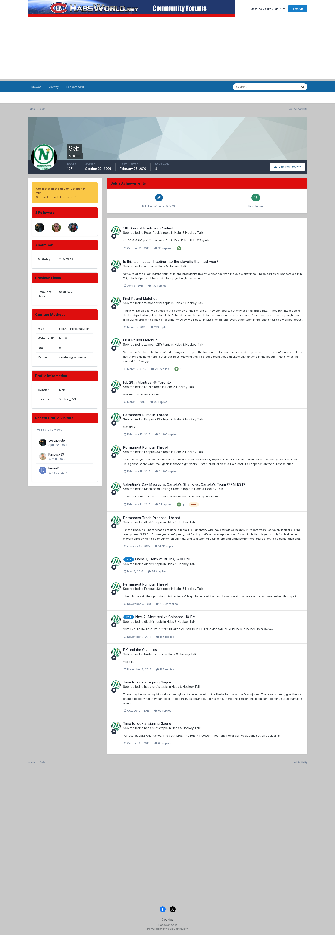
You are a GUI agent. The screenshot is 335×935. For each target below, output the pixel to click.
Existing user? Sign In (267, 8)
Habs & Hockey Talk (188, 232)
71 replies (163, 504)
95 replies (158, 402)
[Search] (254, 86)
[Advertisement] (167, 49)
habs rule (150, 686)
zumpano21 (152, 303)
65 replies (162, 710)
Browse (36, 87)
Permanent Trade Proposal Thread (151, 518)
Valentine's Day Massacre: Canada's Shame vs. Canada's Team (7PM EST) (184, 484)
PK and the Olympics (140, 650)
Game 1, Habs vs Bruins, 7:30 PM (162, 559)
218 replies (160, 327)
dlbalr (148, 522)
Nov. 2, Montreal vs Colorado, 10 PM (165, 617)
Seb (126, 232)
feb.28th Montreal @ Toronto (147, 382)
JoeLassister (57, 440)
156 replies (165, 636)
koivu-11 (53, 468)
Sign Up (298, 8)
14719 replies (165, 546)
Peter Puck (152, 232)
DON (147, 387)
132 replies (157, 285)
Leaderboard (75, 87)
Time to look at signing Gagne (147, 682)
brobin (148, 654)
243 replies (157, 571)
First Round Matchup (140, 298)
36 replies (162, 248)
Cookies (167, 919)
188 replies (165, 669)
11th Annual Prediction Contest (148, 228)
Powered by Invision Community (167, 928)
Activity (54, 87)
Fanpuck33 (56, 454)
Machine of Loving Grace (162, 489)
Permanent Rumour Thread (145, 415)
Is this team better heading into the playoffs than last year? (170, 261)
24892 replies (166, 434)
